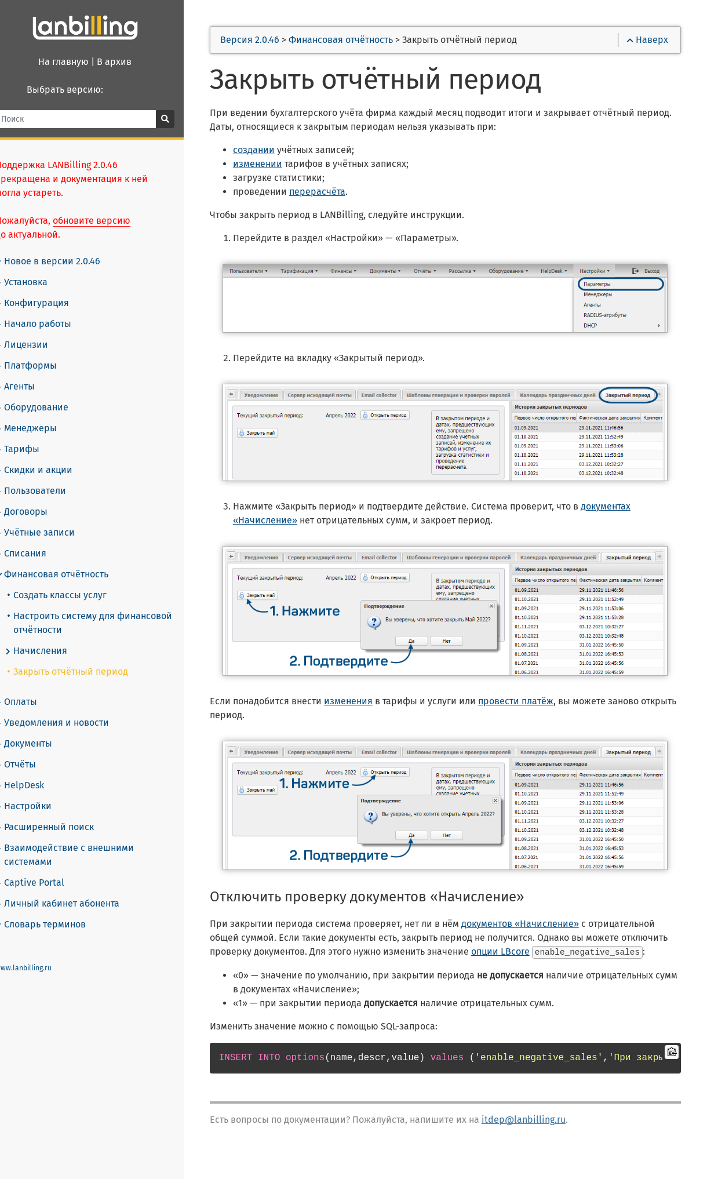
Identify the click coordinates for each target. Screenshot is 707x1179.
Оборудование (45, 394)
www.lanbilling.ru (37, 954)
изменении (278, 165)
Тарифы (31, 435)
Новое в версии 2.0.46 (63, 247)
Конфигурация (46, 289)
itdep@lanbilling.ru (544, 1134)
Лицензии (35, 331)
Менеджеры (40, 414)
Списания (34, 540)
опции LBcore (570, 953)
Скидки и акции (47, 456)
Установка (35, 268)
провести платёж (536, 702)
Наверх (645, 41)
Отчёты (29, 751)
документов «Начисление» (541, 925)
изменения (369, 702)
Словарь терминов (56, 910)
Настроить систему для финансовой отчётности (103, 608)
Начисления (50, 637)
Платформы (40, 352)
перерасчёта (338, 193)
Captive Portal (43, 869)
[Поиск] (92, 119)
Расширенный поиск (58, 813)
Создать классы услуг (71, 581)
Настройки (37, 792)
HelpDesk (33, 771)
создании (275, 151)
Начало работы (47, 310)
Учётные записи (49, 519)
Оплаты (30, 688)
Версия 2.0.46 (271, 41)
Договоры (35, 498)
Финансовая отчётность (65, 560)
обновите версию (105, 206)
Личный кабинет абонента (71, 890)
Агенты (29, 373)
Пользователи (44, 477)
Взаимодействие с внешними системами (78, 841)
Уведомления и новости (66, 709)
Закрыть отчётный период (81, 657)
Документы (37, 730)
